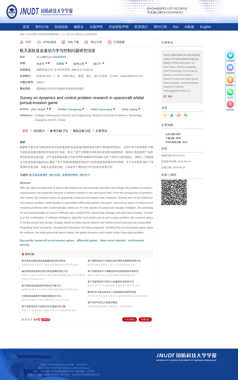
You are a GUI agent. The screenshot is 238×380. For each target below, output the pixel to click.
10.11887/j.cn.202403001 (51, 57)
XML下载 (73, 42)
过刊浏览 (31, 34)
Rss (175, 27)
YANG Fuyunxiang (101, 109)
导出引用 (96, 42)
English (205, 27)
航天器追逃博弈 (38, 175)
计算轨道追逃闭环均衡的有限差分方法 (41, 296)
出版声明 (96, 27)
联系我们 (141, 27)
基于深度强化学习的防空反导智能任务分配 (44, 306)
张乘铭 (60, 63)
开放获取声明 (119, 27)
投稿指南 (61, 27)
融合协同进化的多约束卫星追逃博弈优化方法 (45, 271)
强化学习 (85, 175)
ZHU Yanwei (38, 109)
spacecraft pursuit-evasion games (54, 240)
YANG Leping (129, 109)
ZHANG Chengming (69, 109)
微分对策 (55, 175)
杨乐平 (97, 63)
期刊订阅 (160, 27)
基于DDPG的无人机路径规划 (102, 302)
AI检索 (189, 27)
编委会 (79, 27)
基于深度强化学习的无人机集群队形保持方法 (111, 281)
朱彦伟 (40, 63)
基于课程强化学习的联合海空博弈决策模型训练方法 (114, 260)
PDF (28, 42)
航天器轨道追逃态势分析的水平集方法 (41, 285)
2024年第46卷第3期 (48, 34)
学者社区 (145, 319)
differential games (87, 240)
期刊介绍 (42, 27)
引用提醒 (119, 42)
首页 (26, 27)
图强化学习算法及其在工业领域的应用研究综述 (112, 292)
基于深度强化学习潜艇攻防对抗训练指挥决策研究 (113, 271)
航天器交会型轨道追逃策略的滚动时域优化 (44, 260)
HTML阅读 (49, 42)
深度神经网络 (70, 175)
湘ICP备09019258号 (48, 374)
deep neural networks (112, 240)
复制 (170, 96)
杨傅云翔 (79, 63)
